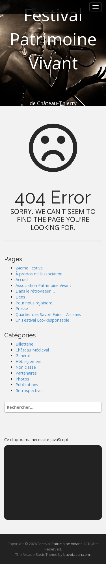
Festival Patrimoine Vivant (53, 38)
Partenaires (26, 373)
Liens (20, 297)
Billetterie (24, 344)
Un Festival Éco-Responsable (42, 320)
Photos (22, 379)
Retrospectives (30, 390)
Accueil (22, 279)
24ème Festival (30, 268)
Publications (27, 384)
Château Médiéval (32, 350)
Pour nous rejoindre (34, 303)
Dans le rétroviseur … (35, 291)
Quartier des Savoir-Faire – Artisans (48, 314)
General (23, 355)
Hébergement (29, 361)
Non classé (26, 367)
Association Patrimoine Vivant (43, 285)
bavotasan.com (76, 554)
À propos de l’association (39, 274)
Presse (22, 308)
